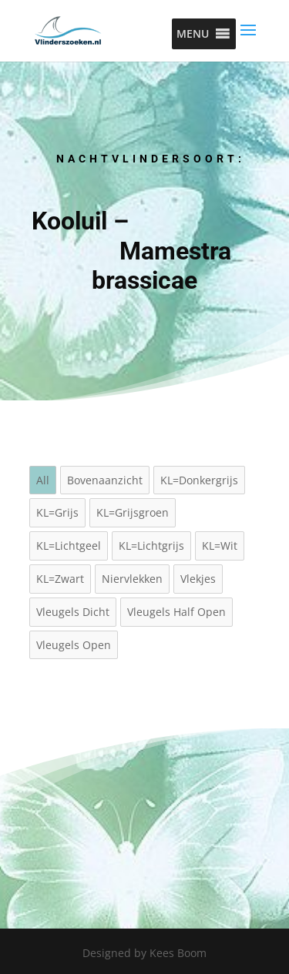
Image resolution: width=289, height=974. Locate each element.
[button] (192, 33)
